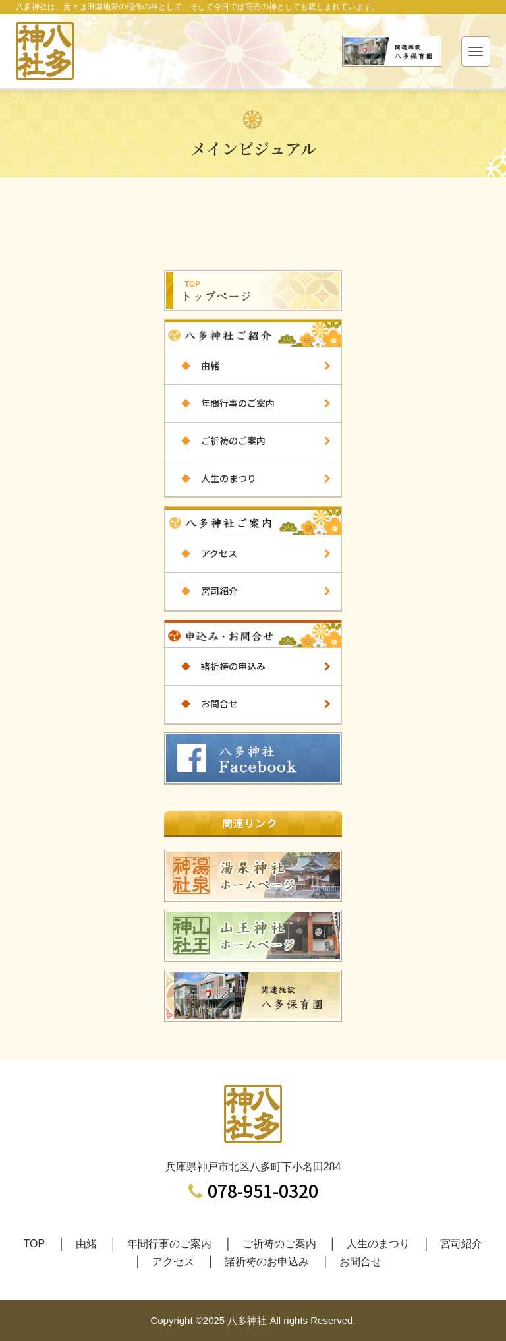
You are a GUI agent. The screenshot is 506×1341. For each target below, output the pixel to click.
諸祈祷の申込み (215, 665)
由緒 (192, 365)
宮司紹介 (201, 590)
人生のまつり (210, 478)
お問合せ (201, 703)
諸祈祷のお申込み (267, 1261)
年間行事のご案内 (220, 402)
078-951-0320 (253, 1190)
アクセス (201, 553)
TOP (34, 1243)
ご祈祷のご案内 (215, 440)
